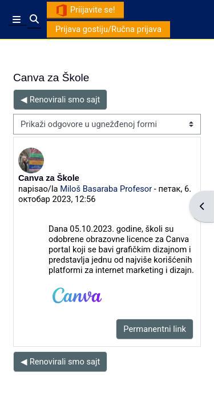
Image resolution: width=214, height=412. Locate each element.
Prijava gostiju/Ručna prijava (108, 29)
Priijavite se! (85, 10)
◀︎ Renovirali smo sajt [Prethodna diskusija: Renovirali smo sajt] (60, 99)
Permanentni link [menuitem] (154, 329)
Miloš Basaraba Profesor (106, 189)
